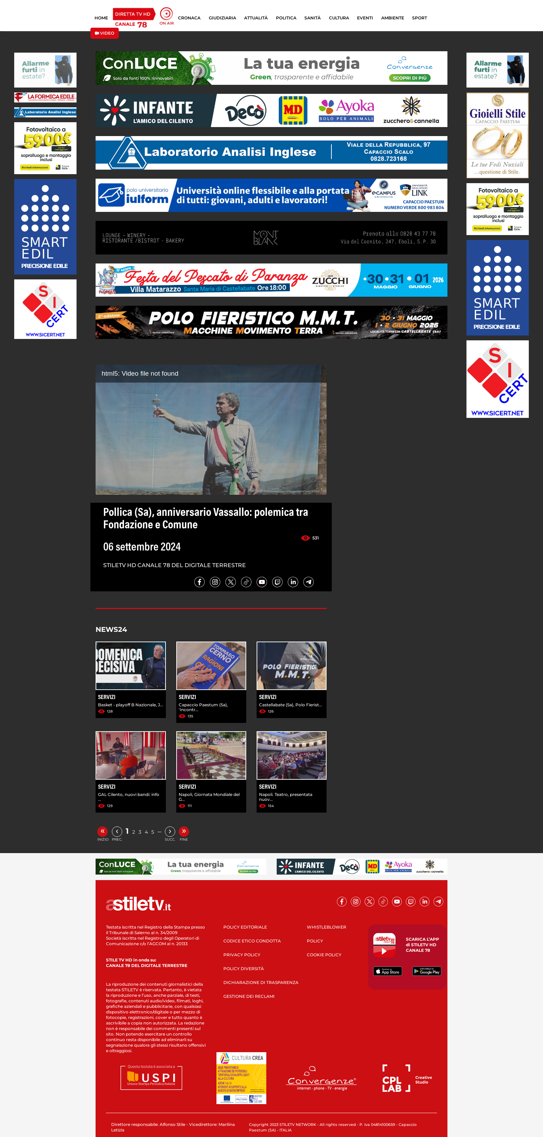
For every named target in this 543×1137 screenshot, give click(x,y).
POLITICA (286, 17)
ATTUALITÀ (256, 17)
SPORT (419, 17)
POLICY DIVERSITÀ (243, 968)
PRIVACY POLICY (241, 954)
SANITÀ (312, 17)
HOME (101, 17)
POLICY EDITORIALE (245, 927)
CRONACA (189, 17)
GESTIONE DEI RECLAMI (249, 996)
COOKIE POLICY (324, 954)
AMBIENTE (392, 17)
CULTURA (339, 17)
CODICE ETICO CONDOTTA (252, 940)
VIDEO (104, 33)
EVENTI (365, 17)
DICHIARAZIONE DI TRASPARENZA (261, 982)
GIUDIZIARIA (222, 17)
